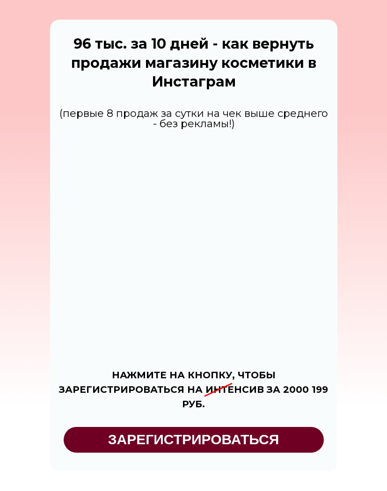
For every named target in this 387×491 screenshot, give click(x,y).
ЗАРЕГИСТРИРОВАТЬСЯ (193, 439)
